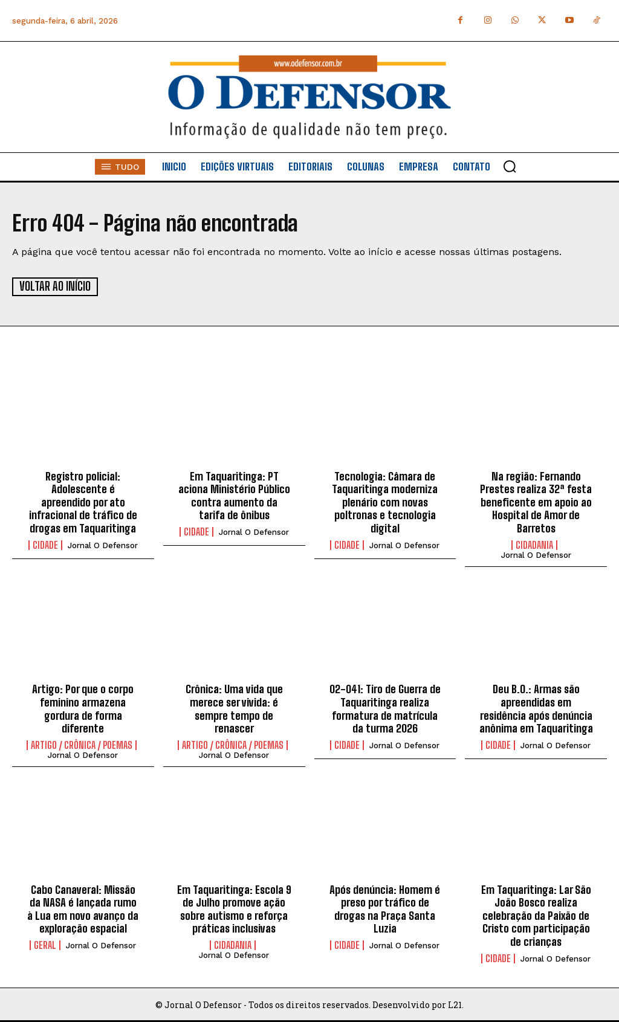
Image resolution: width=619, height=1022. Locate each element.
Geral (45, 944)
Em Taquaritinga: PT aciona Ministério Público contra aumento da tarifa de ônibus (234, 495)
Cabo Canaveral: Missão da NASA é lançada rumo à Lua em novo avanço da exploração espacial (82, 908)
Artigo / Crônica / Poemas (81, 744)
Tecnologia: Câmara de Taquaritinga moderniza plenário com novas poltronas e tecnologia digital (385, 501)
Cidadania (534, 544)
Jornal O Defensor (103, 544)
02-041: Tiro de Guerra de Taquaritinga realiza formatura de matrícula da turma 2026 (385, 708)
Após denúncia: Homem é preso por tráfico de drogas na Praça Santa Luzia (384, 908)
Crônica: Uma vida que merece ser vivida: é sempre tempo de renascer (234, 708)
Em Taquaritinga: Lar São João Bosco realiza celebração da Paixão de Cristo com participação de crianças (536, 915)
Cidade (45, 544)
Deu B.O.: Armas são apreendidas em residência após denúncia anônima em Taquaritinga (536, 708)
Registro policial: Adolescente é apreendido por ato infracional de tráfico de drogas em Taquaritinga (83, 501)
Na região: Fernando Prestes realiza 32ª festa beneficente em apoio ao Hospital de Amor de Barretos (536, 501)
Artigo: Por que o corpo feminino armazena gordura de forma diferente (83, 708)
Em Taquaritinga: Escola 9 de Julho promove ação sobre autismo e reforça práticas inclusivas (234, 908)
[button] (509, 166)
